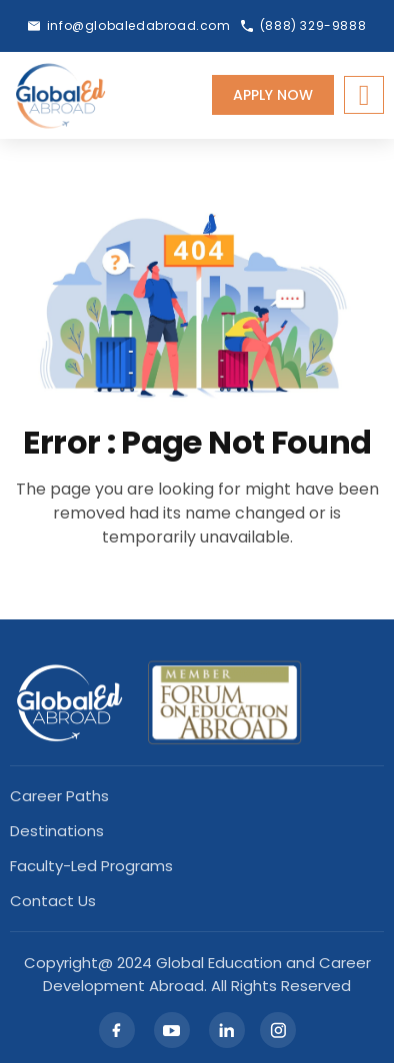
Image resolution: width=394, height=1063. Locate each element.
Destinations (57, 831)
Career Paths (59, 796)
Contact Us (53, 901)
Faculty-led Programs (91, 866)
